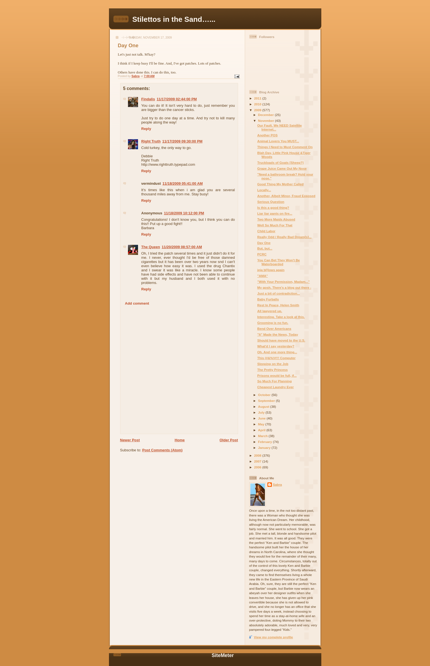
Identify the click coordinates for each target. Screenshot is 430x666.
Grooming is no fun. (272, 322)
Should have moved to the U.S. (281, 340)
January (265, 447)
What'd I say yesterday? (275, 346)
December (266, 115)
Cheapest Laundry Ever (275, 387)
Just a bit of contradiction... (278, 293)
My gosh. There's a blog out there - (284, 287)
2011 (258, 98)
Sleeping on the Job (272, 364)
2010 (258, 104)
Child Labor (266, 231)
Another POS (267, 135)
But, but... (264, 248)
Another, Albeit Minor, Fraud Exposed (286, 196)
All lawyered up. (269, 311)
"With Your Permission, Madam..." (283, 281)
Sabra (277, 484)
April (262, 430)
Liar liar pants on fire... (274, 213)
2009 (258, 110)
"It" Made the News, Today (277, 334)
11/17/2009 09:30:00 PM (182, 141)
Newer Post (130, 440)
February (265, 442)
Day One (263, 243)
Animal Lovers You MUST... (278, 141)
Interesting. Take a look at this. (281, 317)
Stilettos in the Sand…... (174, 19)
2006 (258, 467)
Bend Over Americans (274, 328)
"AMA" (262, 276)
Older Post (229, 440)
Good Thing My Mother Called (280, 184)
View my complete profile (273, 637)
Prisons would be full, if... (277, 375)
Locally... (264, 190)
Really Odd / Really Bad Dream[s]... (284, 237)
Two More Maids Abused (276, 219)
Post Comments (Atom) (162, 450)
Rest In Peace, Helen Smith (278, 305)
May (261, 424)
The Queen (150, 247)
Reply (146, 129)
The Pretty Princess (272, 369)
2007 (258, 461)
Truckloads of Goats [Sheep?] (280, 162)
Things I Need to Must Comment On (285, 147)
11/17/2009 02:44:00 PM (177, 99)
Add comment (137, 303)
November (266, 120)
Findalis (148, 99)
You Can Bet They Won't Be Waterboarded (278, 262)
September (267, 400)
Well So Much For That (275, 225)
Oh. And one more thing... (277, 352)
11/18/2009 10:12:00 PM (184, 213)
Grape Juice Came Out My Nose (282, 168)
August (264, 406)
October (265, 395)
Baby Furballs (268, 299)
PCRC (262, 254)
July (262, 412)
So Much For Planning (274, 381)
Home (180, 440)
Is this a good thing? (273, 207)
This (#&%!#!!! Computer (276, 358)
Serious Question (270, 201)
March (263, 436)
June (262, 418)
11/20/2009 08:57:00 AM (182, 247)
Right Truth (151, 141)
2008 (258, 455)
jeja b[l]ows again (270, 270)
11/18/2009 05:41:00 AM (183, 183)
